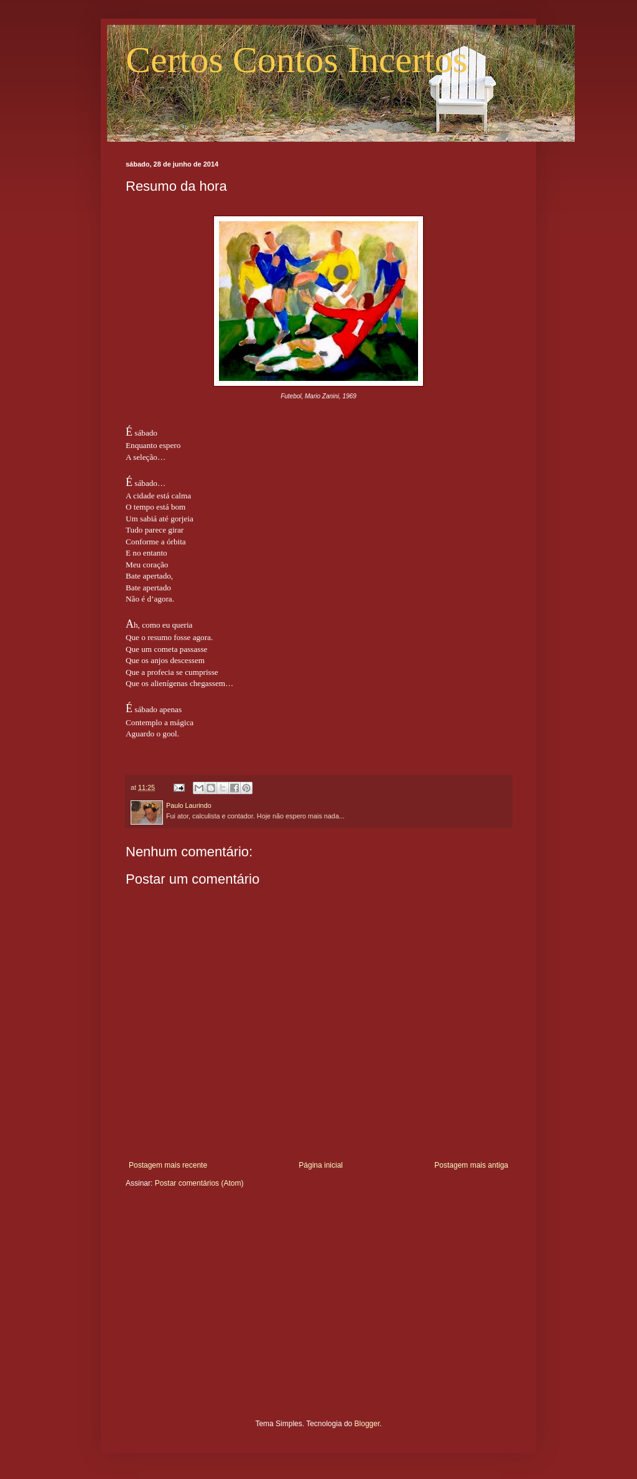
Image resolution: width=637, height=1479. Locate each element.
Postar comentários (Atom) (199, 1183)
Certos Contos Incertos (297, 59)
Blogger (367, 1423)
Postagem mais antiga (471, 1165)
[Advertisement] (318, 1313)
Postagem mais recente (168, 1165)
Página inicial (321, 1165)
